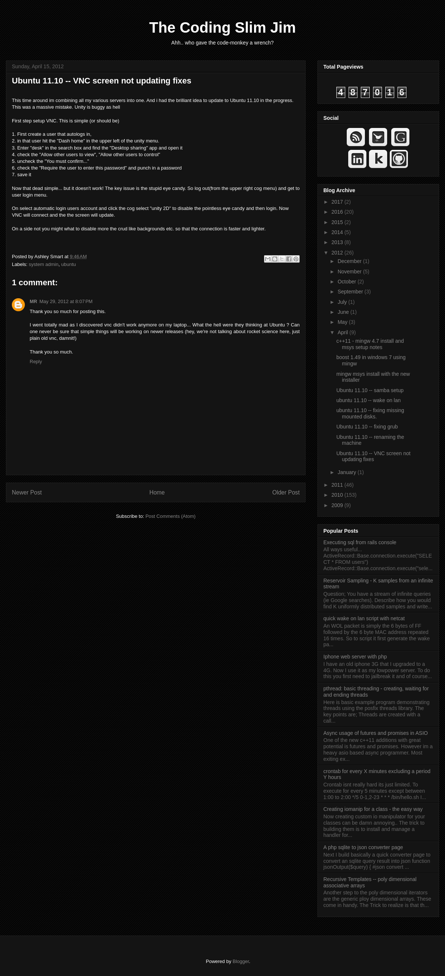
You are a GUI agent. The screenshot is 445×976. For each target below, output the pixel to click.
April (343, 332)
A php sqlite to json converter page (363, 847)
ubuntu (68, 264)
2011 (338, 485)
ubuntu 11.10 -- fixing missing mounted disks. (370, 413)
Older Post (286, 492)
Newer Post (27, 492)
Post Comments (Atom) (170, 516)
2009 (338, 505)
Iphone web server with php (355, 657)
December (350, 261)
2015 (338, 222)
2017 (338, 202)
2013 (338, 242)
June (343, 312)
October (347, 282)
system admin (44, 264)
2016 (338, 212)
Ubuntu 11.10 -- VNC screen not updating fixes (101, 80)
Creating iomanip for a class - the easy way (373, 809)
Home (157, 492)
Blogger (241, 961)
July (342, 302)
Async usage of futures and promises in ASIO (375, 733)
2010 (338, 495)
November (350, 272)
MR (33, 301)
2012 (338, 253)
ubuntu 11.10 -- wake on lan (368, 400)
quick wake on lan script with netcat (364, 618)
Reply (36, 361)
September (350, 292)
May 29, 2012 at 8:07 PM (65, 301)
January (347, 472)
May (343, 322)
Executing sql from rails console (359, 542)
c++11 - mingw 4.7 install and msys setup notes (370, 344)
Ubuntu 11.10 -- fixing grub (367, 427)
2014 (338, 232)
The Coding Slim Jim (222, 27)
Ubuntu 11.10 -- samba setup (369, 390)
